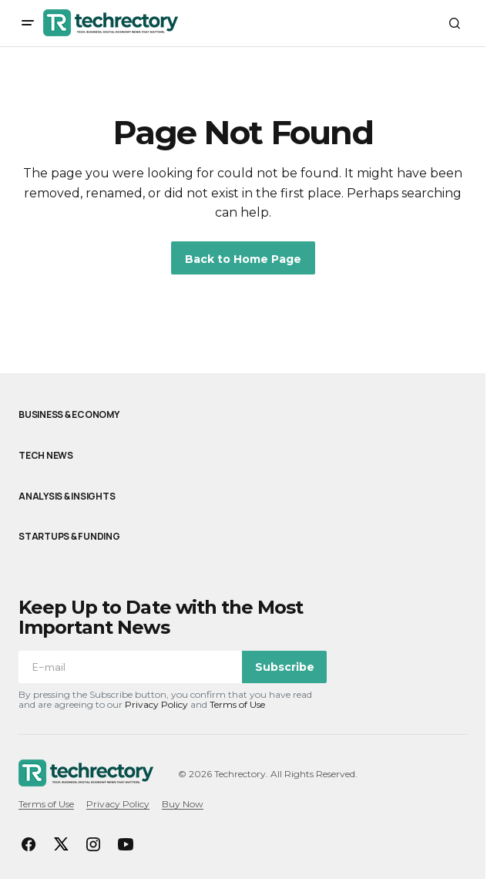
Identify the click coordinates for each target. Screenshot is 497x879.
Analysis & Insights (66, 496)
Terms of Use (237, 704)
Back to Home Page (243, 259)
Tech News (45, 455)
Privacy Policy (156, 704)
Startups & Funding (69, 536)
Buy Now (182, 804)
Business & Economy (68, 414)
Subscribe (284, 667)
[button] (27, 23)
